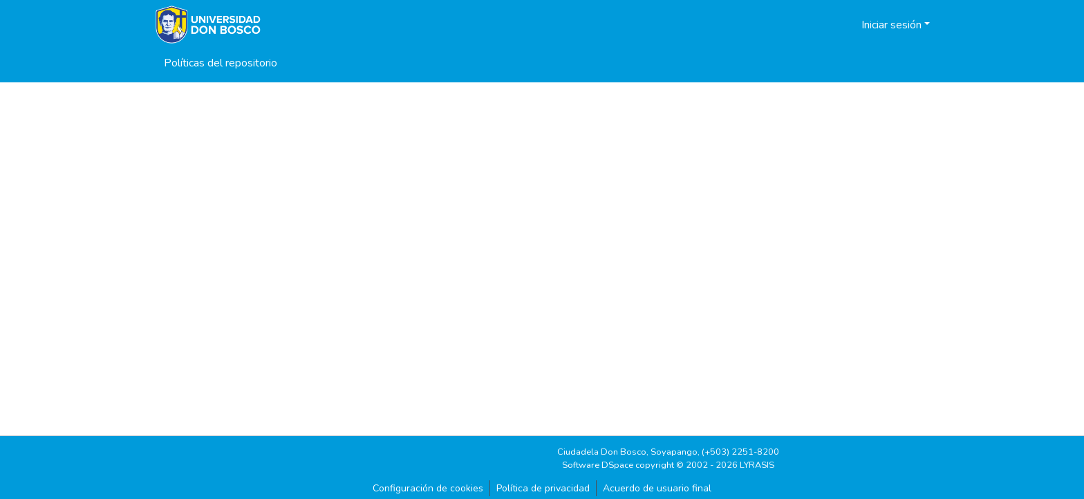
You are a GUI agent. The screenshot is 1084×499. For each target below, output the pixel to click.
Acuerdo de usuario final (657, 488)
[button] (833, 25)
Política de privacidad (543, 488)
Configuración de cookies (428, 488)
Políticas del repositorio (220, 63)
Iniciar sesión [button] (892, 25)
